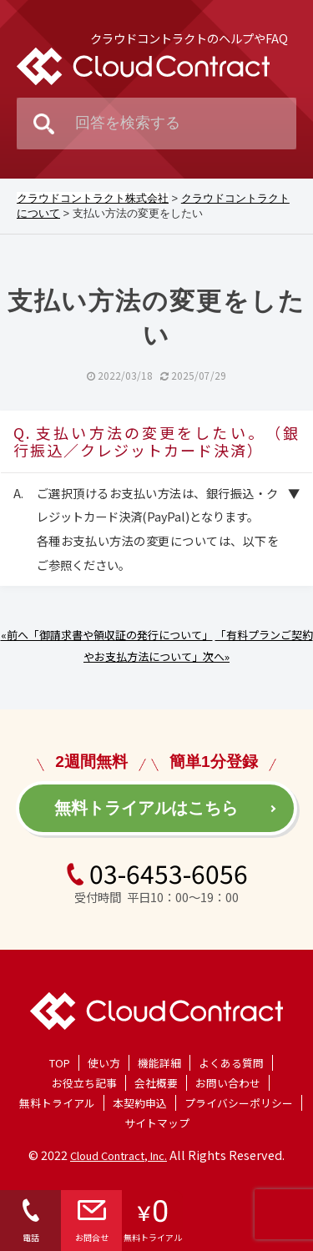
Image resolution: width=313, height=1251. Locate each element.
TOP (59, 1063)
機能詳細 (159, 1063)
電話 (31, 1220)
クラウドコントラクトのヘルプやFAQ (189, 38)
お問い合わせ (227, 1083)
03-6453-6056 (156, 873)
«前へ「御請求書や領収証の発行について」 (107, 635)
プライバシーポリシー (238, 1103)
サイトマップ (156, 1123)
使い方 (104, 1063)
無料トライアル (57, 1103)
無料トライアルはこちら (146, 808)
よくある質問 (231, 1063)
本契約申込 (140, 1103)
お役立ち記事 (84, 1083)
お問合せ (92, 1220)
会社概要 (156, 1083)
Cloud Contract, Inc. (118, 1155)
